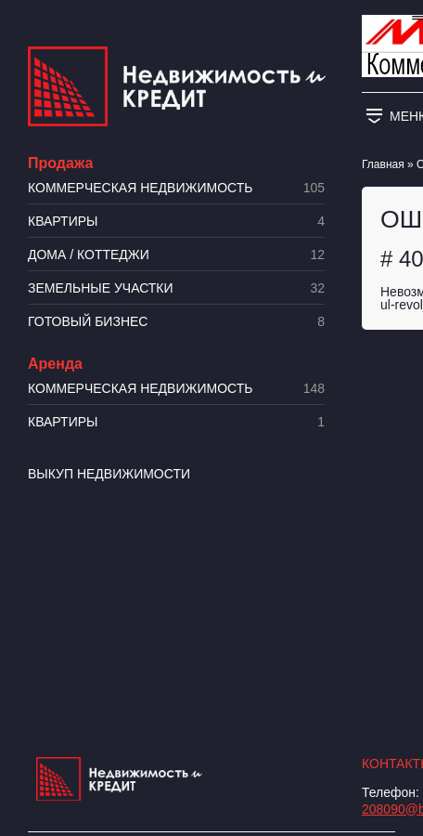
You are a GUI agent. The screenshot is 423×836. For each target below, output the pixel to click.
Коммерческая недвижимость (176, 188)
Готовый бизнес (176, 322)
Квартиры (176, 221)
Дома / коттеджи (176, 255)
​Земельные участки (176, 288)
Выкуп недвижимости (109, 473)
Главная (383, 164)
